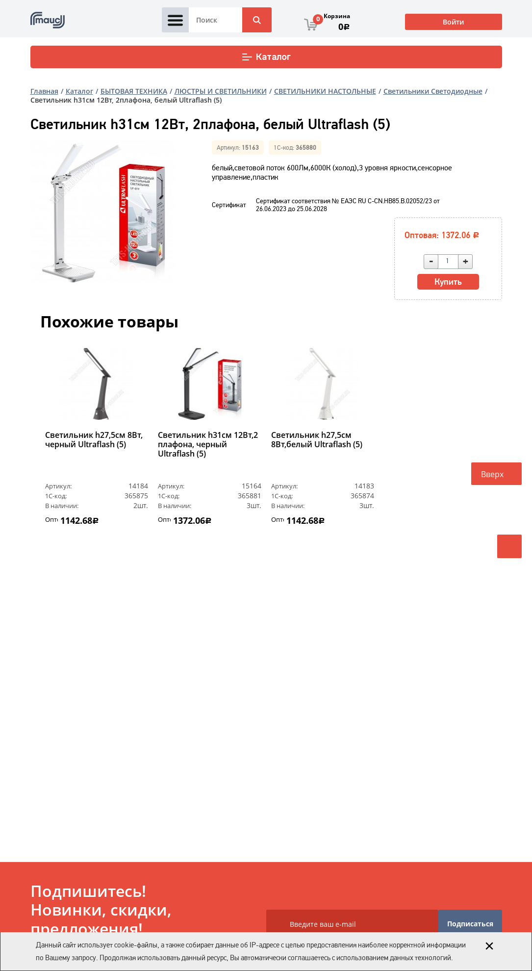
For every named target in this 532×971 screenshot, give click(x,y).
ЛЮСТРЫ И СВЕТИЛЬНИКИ (221, 91)
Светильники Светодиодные (432, 91)
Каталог (266, 57)
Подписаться (470, 923)
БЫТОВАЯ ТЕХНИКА (134, 91)
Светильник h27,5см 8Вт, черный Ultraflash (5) (94, 440)
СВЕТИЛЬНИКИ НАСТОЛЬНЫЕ (325, 91)
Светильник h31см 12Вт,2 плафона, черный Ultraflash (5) (208, 445)
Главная (44, 91)
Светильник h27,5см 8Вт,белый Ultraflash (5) (316, 440)
